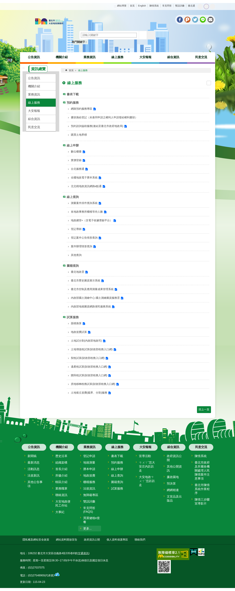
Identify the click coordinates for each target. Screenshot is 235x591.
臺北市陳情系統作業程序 (202, 489)
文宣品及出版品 (174, 498)
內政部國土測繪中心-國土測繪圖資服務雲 (95, 297)
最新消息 (34, 462)
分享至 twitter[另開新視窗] (195, 20)
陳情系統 (154, 5)
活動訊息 (34, 469)
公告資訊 (34, 57)
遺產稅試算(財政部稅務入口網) (89, 366)
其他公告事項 (35, 484)
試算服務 (73, 317)
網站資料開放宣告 (66, 539)
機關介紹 (62, 57)
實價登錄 (76, 160)
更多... (87, 528)
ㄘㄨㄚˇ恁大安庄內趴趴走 (147, 466)
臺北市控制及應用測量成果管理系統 (92, 289)
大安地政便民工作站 (62, 503)
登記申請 (89, 456)
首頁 (132, 5)
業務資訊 (90, 57)
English (142, 5)
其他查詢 (76, 255)
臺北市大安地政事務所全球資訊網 (49, 21)
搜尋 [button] (143, 35)
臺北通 (191, 5)
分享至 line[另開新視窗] (203, 20)
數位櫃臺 (76, 151)
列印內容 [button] (209, 83)
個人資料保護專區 (117, 539)
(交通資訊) (83, 553)
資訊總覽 (38, 69)
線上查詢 (73, 197)
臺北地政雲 (77, 271)
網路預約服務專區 (81, 108)
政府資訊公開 (174, 458)
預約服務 (73, 102)
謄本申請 (89, 469)
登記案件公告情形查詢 (84, 237)
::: (115, 6)
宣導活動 (145, 456)
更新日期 (25, 582)
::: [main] (63, 70)
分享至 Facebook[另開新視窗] (180, 20)
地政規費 (89, 475)
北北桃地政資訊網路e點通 (86, 186)
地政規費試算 (79, 332)
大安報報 (145, 57)
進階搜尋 (151, 35)
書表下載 (73, 94)
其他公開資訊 (174, 468)
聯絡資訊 (61, 495)
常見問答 (167, 5)
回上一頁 (204, 409)
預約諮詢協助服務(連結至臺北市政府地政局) (97, 126)
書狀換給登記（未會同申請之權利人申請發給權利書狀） (104, 117)
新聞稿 (32, 456)
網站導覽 (121, 5)
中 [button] (206, 6)
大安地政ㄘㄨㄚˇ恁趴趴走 (147, 481)
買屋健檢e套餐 (91, 520)
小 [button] (200, 6)
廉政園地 (173, 477)
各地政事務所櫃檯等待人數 (87, 211)
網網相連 (173, 490)
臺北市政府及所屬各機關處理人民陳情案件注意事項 (202, 470)
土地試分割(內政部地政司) (86, 340)
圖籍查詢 (73, 265)
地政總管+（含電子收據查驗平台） (91, 220)
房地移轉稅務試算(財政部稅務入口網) (93, 384)
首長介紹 (61, 469)
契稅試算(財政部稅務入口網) (88, 358)
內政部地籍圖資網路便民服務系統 (91, 306)
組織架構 (61, 462)
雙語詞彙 (179, 5)
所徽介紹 (61, 475)
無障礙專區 (90, 495)
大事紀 (59, 512)
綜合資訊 (173, 57)
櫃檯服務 (89, 482)
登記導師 (76, 229)
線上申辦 (73, 145)
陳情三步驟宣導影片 (202, 501)
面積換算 (76, 323)
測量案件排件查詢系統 (84, 203)
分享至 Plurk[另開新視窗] (187, 20)
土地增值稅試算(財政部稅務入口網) (92, 349)
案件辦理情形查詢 (81, 246)
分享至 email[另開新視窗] (210, 20)
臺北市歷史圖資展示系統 (85, 280)
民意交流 (201, 57)
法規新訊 (34, 475)
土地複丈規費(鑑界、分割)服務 (89, 392)
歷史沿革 (61, 456)
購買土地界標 (79, 134)
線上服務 (117, 57)
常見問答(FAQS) (89, 509)
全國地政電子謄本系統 (84, 177)
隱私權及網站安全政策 (36, 539)
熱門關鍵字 (78, 41)
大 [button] (212, 6)
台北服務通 (77, 168)
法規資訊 (89, 488)
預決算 (171, 483)
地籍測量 (89, 462)
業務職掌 (61, 488)
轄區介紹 (61, 482)
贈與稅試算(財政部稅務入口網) (89, 375)
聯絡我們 (140, 539)
